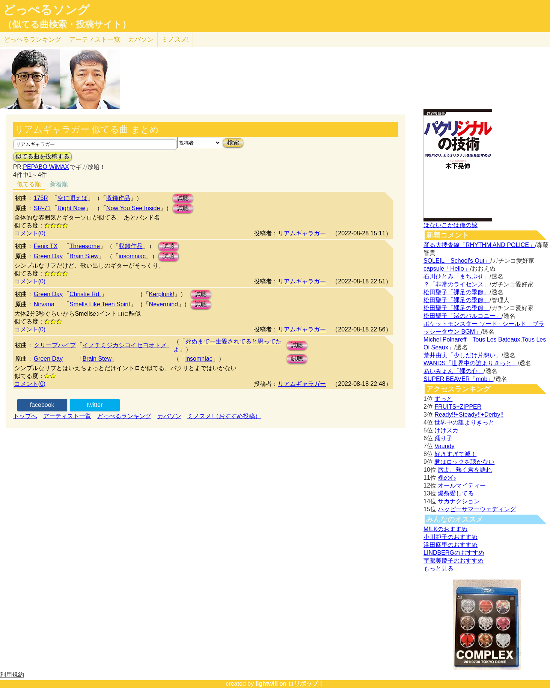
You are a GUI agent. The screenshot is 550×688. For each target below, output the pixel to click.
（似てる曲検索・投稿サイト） (67, 24)
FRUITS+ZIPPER (457, 406)
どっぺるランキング (124, 416)
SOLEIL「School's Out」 (456, 260)
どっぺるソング (46, 10)
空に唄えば (72, 198)
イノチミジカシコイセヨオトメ (125, 345)
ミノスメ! (175, 39)
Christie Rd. (85, 294)
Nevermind (163, 304)
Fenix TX (46, 246)
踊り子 (443, 438)
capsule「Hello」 (446, 268)
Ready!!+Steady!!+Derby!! (468, 414)
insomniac (132, 256)
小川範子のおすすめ (450, 537)
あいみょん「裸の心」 (453, 371)
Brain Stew (83, 256)
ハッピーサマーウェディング (477, 509)
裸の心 (447, 477)
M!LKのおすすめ (445, 529)
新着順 (59, 184)
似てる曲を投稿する (42, 156)
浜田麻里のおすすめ (450, 545)
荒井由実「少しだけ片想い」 (462, 355)
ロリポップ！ (306, 683)
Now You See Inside (133, 208)
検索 (233, 142)
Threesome (84, 246)
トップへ (25, 416)
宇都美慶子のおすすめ (453, 560)
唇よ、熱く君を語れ (465, 470)
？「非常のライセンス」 (456, 284)
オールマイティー (462, 485)
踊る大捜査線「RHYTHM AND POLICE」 (479, 245)
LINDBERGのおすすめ (453, 552)
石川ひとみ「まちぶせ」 (456, 276)
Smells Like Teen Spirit (99, 304)
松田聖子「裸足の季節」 (456, 292)
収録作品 (118, 198)
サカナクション (459, 501)
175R (41, 198)
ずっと (443, 399)
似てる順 (29, 184)
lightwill (266, 683)
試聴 (183, 198)
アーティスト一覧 (67, 416)
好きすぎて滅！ (455, 454)
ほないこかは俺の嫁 (450, 225)
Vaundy (444, 446)
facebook (42, 405)
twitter (95, 405)
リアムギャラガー (302, 233)
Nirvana (44, 304)
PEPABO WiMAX (46, 167)
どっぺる (32, 39)
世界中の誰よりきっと (464, 422)
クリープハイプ (55, 345)
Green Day (48, 256)
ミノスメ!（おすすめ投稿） (224, 416)
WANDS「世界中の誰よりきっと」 (470, 363)
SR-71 (42, 208)
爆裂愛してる (456, 493)
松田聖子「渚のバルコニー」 (462, 316)
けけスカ (446, 430)
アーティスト (94, 39)
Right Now (71, 208)
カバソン (141, 39)
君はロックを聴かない (464, 462)
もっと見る (438, 568)
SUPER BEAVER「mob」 (458, 379)
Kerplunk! (162, 294)
